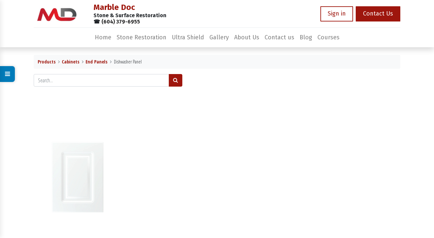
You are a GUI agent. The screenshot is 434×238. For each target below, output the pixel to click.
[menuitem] (103, 37)
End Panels (96, 62)
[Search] (175, 80)
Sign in (337, 13)
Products (46, 62)
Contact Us (378, 13)
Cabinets (70, 62)
